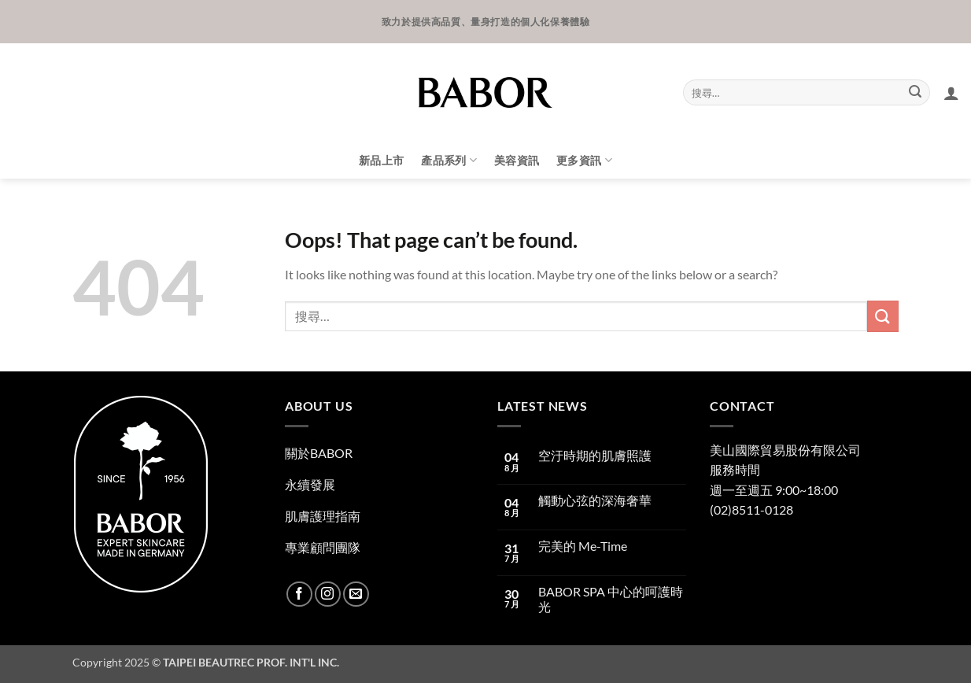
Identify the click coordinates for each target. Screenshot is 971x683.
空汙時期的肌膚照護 (595, 455)
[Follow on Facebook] (299, 594)
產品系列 (449, 160)
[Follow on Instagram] (328, 594)
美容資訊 (516, 160)
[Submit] (916, 92)
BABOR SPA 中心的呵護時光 (610, 599)
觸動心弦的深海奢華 (595, 500)
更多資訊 (584, 160)
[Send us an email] (356, 594)
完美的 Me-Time (582, 545)
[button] (951, 93)
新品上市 (381, 160)
